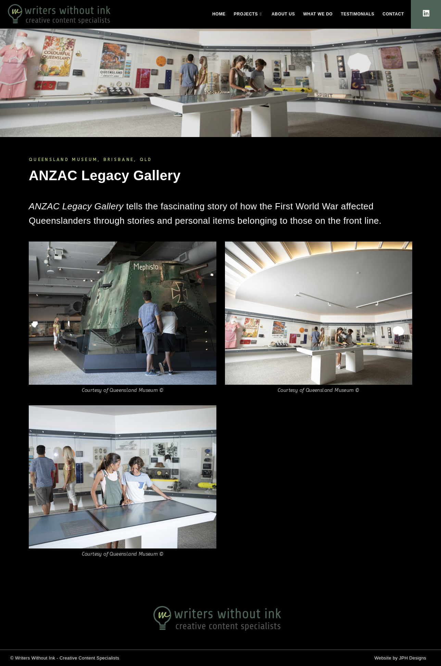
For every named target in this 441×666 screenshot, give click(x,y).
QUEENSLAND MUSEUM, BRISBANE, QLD (90, 159)
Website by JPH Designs (400, 658)
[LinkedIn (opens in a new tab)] (426, 13)
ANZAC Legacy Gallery (105, 175)
